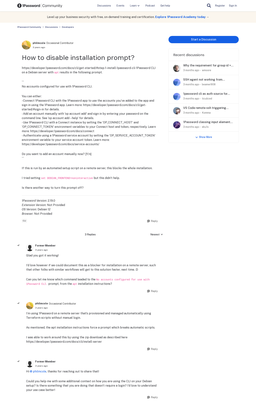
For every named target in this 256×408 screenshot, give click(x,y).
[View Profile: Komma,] (176, 110)
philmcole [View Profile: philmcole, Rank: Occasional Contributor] (39, 43)
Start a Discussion (203, 39)
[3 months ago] (191, 70)
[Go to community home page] (39, 5)
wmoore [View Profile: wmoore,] (206, 70)
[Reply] (152, 221)
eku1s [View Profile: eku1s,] (205, 126)
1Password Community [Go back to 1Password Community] (29, 27)
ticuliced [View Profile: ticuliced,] (207, 98)
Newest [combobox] (156, 234)
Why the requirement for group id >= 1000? (208, 66)
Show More (203, 137)
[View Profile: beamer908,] (176, 82)
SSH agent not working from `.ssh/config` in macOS (202, 80)
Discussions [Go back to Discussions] (51, 27)
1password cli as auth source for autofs (205, 94)
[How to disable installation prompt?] (41, 250)
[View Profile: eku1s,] (176, 124)
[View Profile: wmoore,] (176, 68)
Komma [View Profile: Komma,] (206, 112)
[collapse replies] (18, 245)
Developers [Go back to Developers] (68, 27)
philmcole (39, 371)
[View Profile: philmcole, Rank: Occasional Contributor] (26, 45)
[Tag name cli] (24, 221)
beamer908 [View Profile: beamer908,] (209, 84)
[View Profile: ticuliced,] (176, 96)
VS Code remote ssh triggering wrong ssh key (204, 108)
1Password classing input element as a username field (206, 122)
